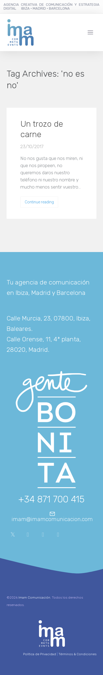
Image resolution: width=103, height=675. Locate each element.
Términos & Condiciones (77, 654)
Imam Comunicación (34, 597)
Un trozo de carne (41, 129)
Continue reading (39, 202)
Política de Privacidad (39, 654)
